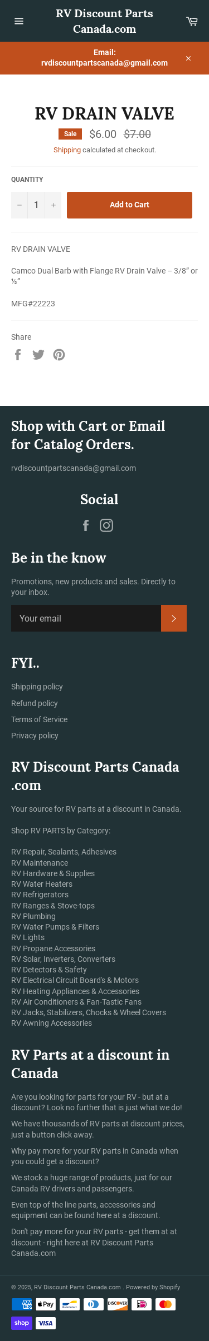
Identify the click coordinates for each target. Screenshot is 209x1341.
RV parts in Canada (124, 1150)
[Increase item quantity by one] (53, 205)
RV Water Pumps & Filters (55, 926)
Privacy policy (35, 735)
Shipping (67, 150)
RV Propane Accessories (53, 948)
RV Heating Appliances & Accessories (75, 991)
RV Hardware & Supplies (53, 873)
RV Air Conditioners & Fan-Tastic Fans (76, 1001)
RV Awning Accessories (51, 1023)
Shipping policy (37, 686)
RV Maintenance (39, 862)
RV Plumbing (33, 916)
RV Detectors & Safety (49, 969)
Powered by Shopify (153, 1287)
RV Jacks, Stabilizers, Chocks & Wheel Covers (88, 1012)
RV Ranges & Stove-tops (53, 905)
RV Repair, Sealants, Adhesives (63, 851)
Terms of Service (39, 719)
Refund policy (34, 703)
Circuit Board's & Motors (97, 980)
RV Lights (28, 937)
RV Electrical (32, 980)
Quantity (27, 179)
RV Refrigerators (40, 894)
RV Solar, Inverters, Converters (63, 959)
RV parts (105, 1123)
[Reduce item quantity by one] (19, 205)
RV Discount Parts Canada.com (104, 21)
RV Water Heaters (41, 884)
